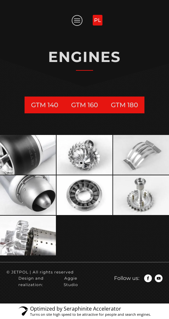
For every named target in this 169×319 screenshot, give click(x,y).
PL (97, 20)
